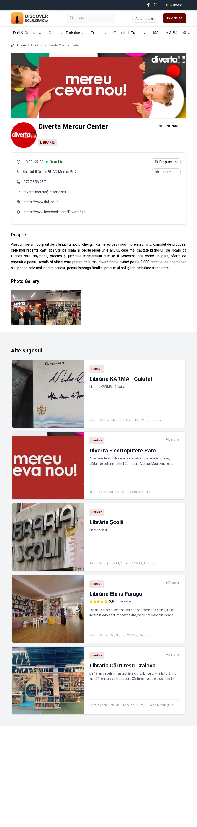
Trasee (98, 33)
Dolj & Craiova (27, 33)
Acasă (21, 45)
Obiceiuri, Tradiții (129, 33)
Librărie (36, 45)
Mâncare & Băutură (171, 33)
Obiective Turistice (66, 33)
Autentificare (145, 18)
